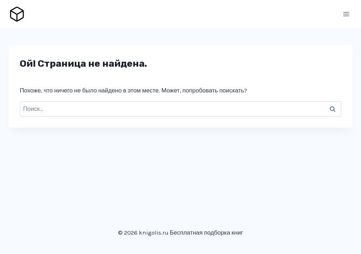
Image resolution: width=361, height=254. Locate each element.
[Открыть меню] (346, 13)
